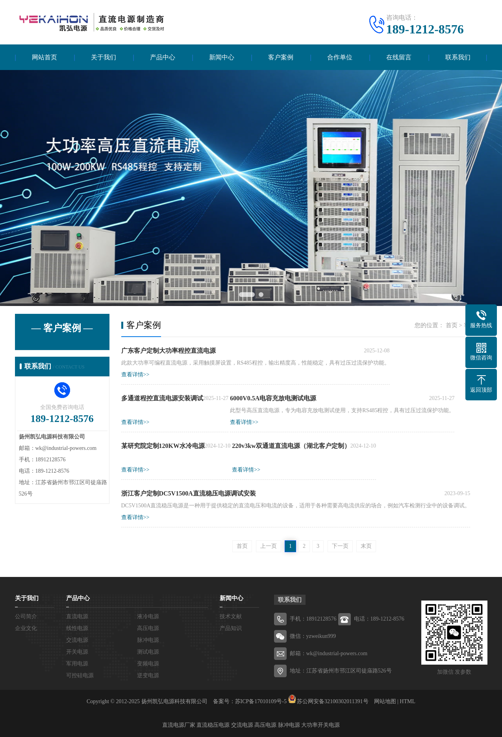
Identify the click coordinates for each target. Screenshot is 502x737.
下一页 (340, 546)
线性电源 (77, 628)
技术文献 (231, 616)
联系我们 (458, 57)
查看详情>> (135, 375)
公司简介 (26, 616)
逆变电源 (148, 675)
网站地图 (385, 701)
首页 (452, 325)
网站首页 (44, 57)
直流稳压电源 (213, 725)
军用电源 (77, 664)
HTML (407, 701)
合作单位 (339, 57)
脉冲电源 (148, 640)
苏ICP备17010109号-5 (261, 701)
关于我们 (103, 57)
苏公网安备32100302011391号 (332, 701)
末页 (366, 546)
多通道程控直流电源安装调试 (162, 398)
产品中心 (162, 57)
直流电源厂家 (178, 725)
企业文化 (26, 628)
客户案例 (280, 57)
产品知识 (231, 628)
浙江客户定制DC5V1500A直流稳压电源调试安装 (188, 493)
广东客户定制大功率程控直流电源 (168, 350)
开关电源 (77, 652)
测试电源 (148, 652)
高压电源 (148, 628)
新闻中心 (221, 57)
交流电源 (77, 640)
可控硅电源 (80, 675)
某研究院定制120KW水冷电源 (163, 445)
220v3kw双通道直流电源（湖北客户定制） (291, 445)
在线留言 (398, 57)
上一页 (268, 546)
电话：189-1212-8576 (379, 619)
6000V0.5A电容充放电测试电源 (273, 398)
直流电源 (77, 616)
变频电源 (148, 664)
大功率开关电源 (320, 725)
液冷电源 (148, 616)
